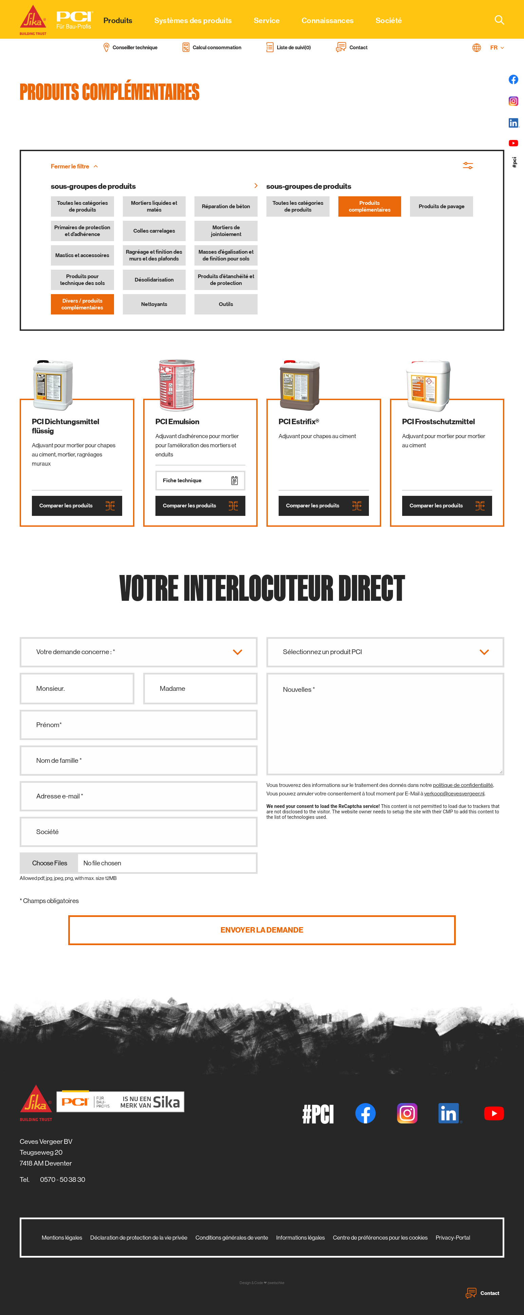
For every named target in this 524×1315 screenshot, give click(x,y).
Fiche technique (200, 480)
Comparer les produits (77, 505)
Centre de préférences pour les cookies (380, 1237)
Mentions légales (62, 1237)
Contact (482, 1293)
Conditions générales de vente (231, 1237)
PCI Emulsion (177, 421)
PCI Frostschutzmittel (438, 421)
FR (497, 48)
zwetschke (275, 1283)
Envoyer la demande (262, 930)
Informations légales (300, 1237)
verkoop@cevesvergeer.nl (454, 793)
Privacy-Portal (453, 1237)
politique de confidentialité (463, 785)
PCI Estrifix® (299, 421)
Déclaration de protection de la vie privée (138, 1237)
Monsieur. (50, 688)
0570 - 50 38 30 (62, 1180)
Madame (172, 688)
